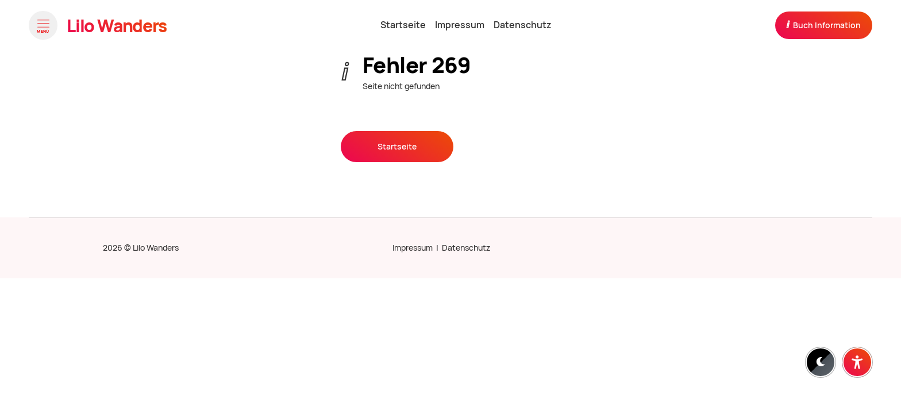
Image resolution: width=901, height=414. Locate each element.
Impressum (412, 248)
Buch (823, 24)
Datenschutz (466, 248)
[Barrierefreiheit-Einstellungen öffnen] (857, 362)
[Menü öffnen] (43, 25)
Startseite (397, 146)
